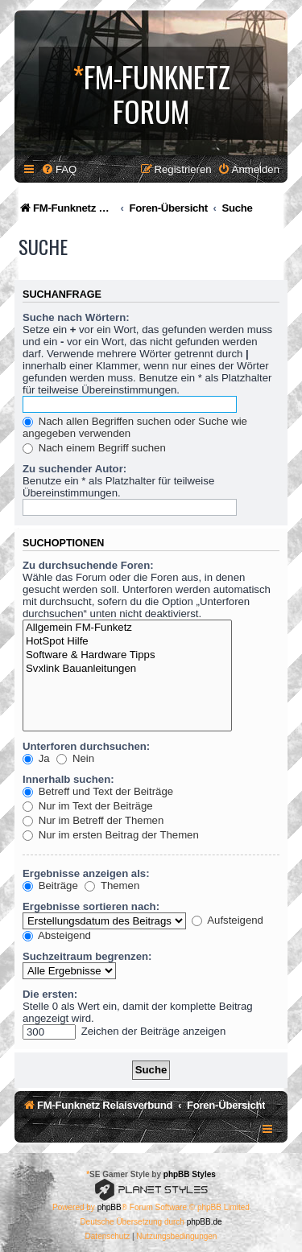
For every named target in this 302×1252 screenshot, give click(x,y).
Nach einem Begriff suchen (94, 448)
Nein (75, 758)
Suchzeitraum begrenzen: (87, 956)
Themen (112, 885)
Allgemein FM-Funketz (127, 628)
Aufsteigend (227, 920)
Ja (36, 758)
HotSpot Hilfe (127, 642)
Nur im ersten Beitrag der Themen (111, 835)
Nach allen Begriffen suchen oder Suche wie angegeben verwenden (135, 427)
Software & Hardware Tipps (127, 655)
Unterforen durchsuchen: (86, 746)
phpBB (109, 1207)
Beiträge (50, 885)
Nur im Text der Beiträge (88, 806)
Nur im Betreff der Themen (93, 820)
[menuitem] (59, 169)
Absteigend (57, 935)
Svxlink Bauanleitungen (127, 669)
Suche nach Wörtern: (76, 317)
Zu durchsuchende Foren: (88, 565)
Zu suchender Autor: (74, 469)
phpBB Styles (189, 1174)
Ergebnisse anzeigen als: (86, 873)
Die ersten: (50, 994)
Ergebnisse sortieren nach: (91, 906)
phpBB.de (204, 1221)
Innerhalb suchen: (68, 779)
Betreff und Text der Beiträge (98, 791)
